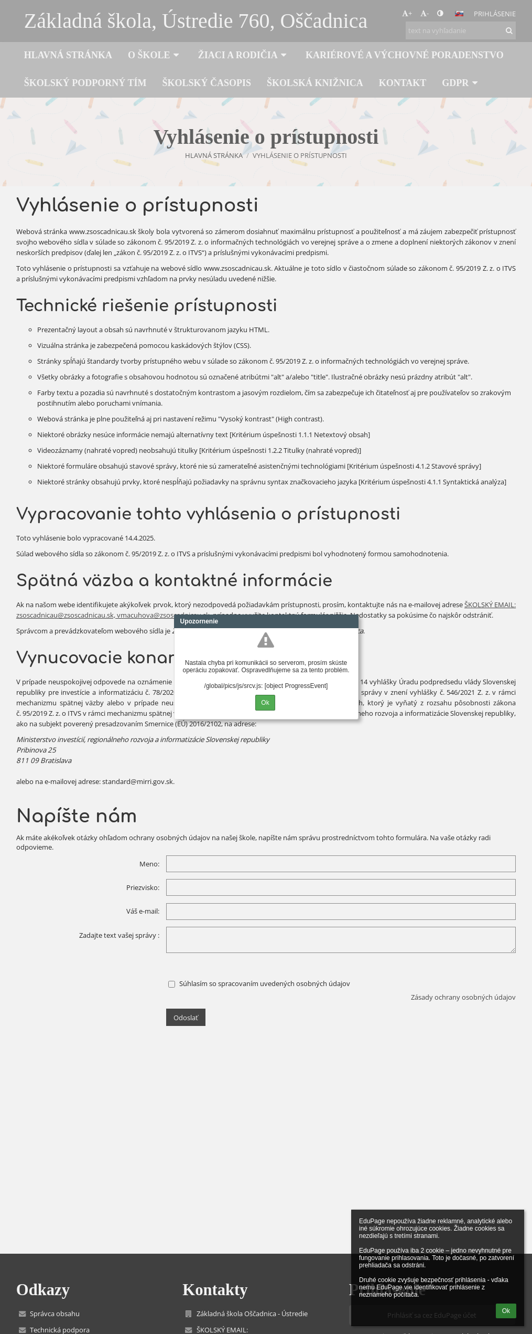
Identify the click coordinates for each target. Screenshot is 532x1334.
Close (350, 621)
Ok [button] (506, 1311)
